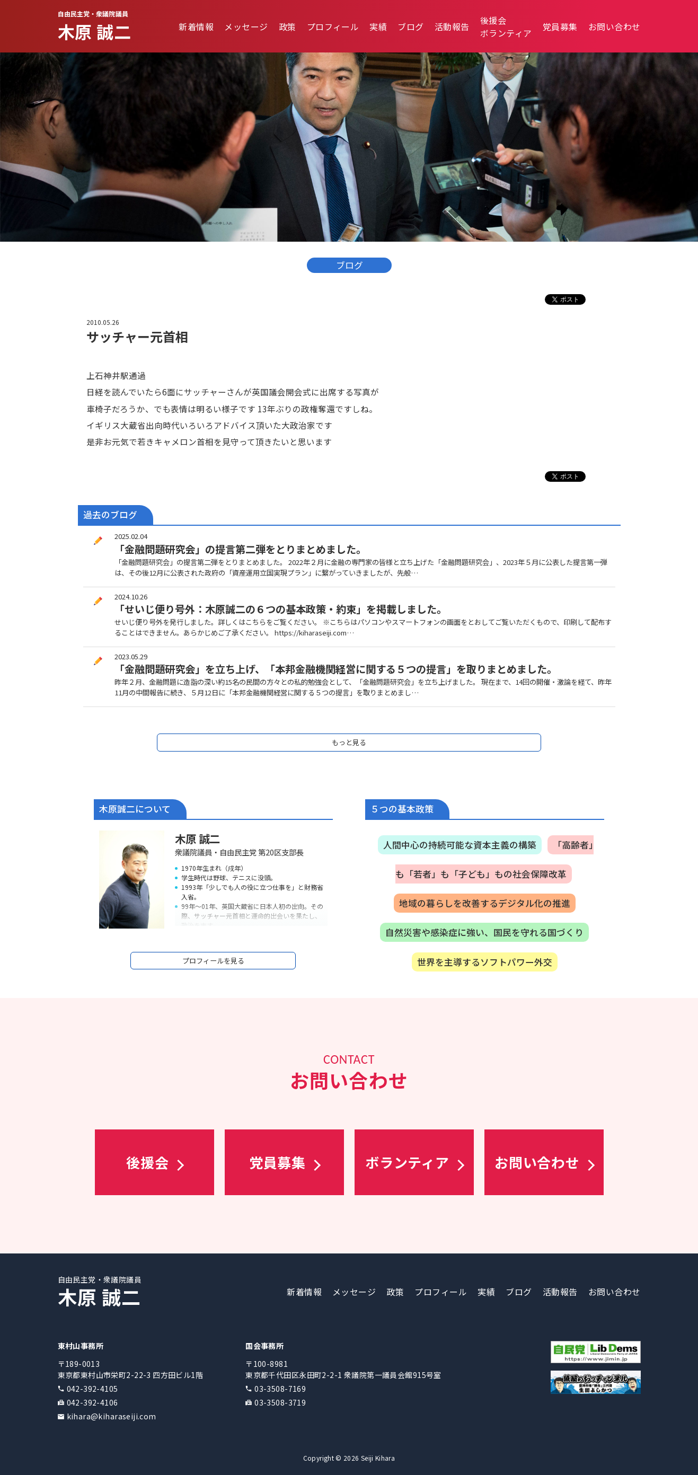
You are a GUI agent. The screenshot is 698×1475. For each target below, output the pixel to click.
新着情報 (196, 26)
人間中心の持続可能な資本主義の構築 (459, 844)
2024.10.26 (130, 596)
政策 (287, 26)
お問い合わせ (614, 26)
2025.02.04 (130, 536)
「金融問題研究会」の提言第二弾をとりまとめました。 (240, 549)
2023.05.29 (130, 656)
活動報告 (452, 26)
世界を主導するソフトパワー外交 (484, 962)
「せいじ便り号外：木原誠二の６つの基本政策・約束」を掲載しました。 (280, 609)
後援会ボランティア (506, 26)
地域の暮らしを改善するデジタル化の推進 (484, 903)
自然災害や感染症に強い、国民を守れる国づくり (484, 932)
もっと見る (349, 742)
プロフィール (333, 26)
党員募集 (560, 26)
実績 (378, 26)
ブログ (410, 26)
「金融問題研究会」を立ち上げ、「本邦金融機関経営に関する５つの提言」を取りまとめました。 (335, 668)
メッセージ (246, 26)
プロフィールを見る (213, 961)
